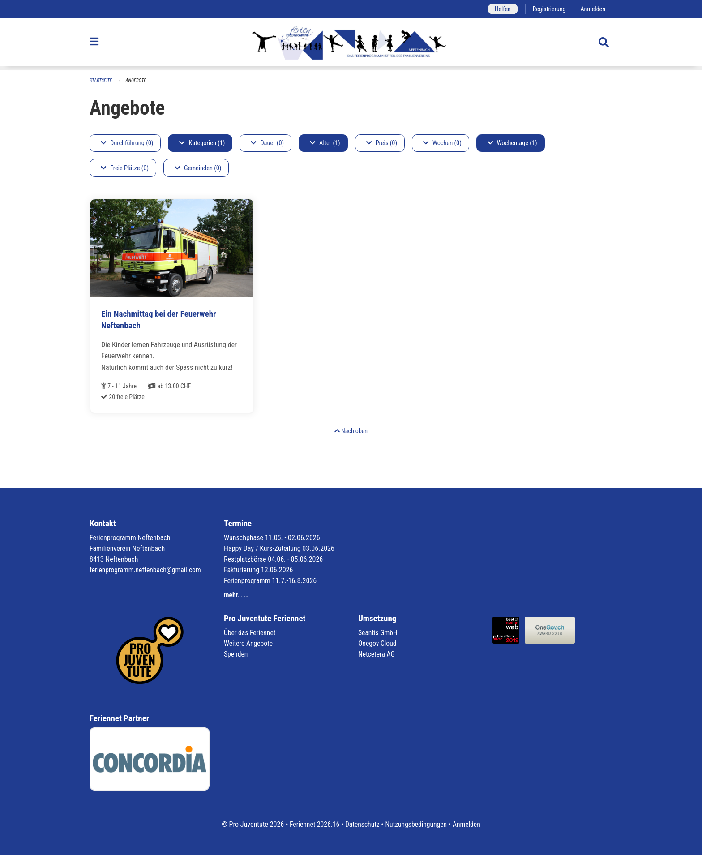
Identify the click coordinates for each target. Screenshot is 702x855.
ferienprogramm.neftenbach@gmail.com (147, 570)
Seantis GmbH (378, 632)
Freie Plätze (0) (125, 168)
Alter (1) (325, 143)
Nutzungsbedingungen (416, 824)
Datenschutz (362, 824)
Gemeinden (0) (198, 168)
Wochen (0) (442, 143)
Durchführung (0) (127, 143)
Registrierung (548, 9)
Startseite (101, 80)
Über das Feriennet (250, 632)
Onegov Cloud (378, 643)
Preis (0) (381, 143)
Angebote (136, 80)
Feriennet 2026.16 (312, 824)
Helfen (500, 9)
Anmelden (592, 9)
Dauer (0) (267, 143)
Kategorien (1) (202, 143)
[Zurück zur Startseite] (350, 43)
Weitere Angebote (249, 643)
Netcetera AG (377, 654)
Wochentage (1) (512, 143)
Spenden (236, 654)
